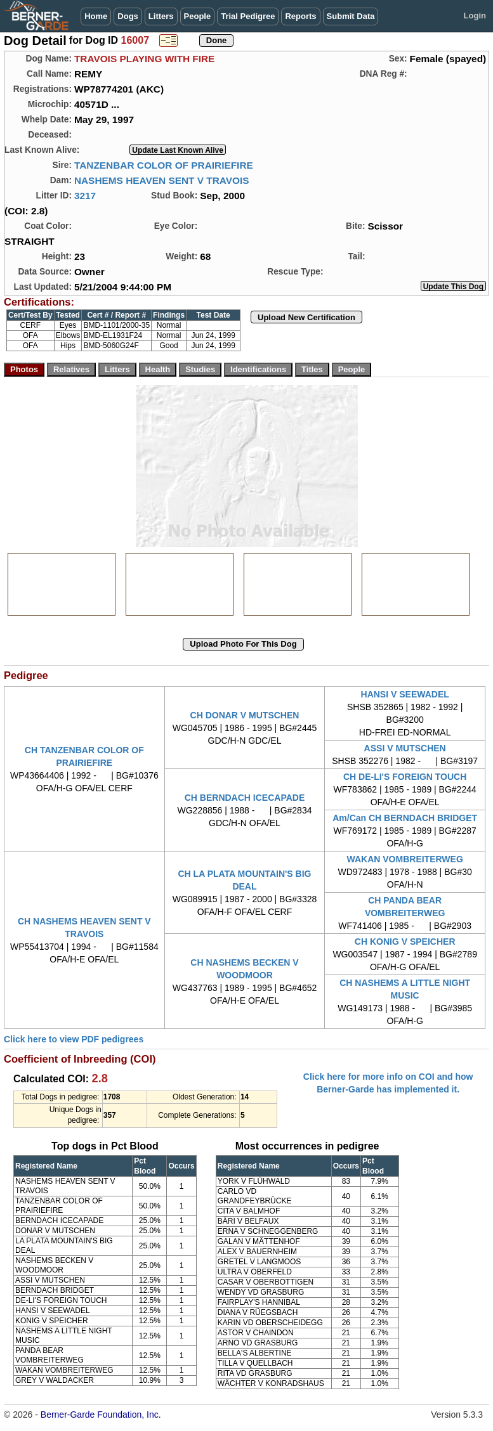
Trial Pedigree (248, 16)
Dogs (127, 16)
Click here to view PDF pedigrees (73, 1039)
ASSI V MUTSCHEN (405, 748)
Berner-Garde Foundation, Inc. (101, 1414)
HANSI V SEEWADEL (405, 694)
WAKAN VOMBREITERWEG (405, 859)
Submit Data (351, 16)
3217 (85, 195)
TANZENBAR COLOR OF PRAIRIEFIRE (163, 165)
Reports (300, 16)
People (197, 16)
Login (475, 15)
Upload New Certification (306, 317)
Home (95, 16)
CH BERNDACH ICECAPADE (245, 798)
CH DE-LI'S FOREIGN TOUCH (404, 777)
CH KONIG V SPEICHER (405, 941)
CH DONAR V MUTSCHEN (244, 715)
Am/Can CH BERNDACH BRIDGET (404, 818)
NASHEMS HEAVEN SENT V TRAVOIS (161, 180)
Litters (161, 16)
